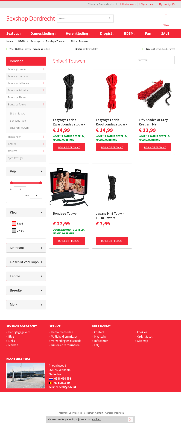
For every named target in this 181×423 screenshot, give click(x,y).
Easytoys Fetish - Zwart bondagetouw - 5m (69, 122)
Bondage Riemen (17, 97)
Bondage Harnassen (19, 76)
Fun (148, 33)
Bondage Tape (18, 120)
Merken (13, 345)
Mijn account (146, 4)
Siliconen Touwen (19, 127)
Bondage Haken (17, 69)
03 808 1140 (59, 383)
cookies (96, 419)
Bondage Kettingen (18, 83)
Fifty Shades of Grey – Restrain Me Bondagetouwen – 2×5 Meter (154, 122)
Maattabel (100, 336)
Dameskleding (43, 33)
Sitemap (142, 341)
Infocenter (101, 341)
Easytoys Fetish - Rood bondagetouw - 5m (111, 122)
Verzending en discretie (66, 341)
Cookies (142, 332)
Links (11, 341)
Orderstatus (145, 336)
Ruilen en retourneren (65, 345)
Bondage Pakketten (18, 90)
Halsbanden (14, 136)
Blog (11, 336)
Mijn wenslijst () (166, 4)
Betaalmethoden (62, 332)
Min (11, 189)
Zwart (20, 230)
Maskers (12, 151)
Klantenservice (128, 4)
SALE (165, 33)
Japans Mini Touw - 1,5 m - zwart (110, 215)
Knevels (12, 143)
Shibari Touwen (18, 113)
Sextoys (13, 33)
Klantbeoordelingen (114, 412)
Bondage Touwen (17, 104)
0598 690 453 (60, 378)
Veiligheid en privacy (64, 336)
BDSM (129, 33)
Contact (99, 332)
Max (27, 195)
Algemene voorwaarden (70, 412)
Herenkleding (78, 33)
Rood (20, 223)
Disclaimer (89, 412)
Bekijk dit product (69, 147)
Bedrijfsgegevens (19, 332)
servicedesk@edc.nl (62, 387)
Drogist (107, 33)
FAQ (96, 345)
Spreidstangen (16, 158)
